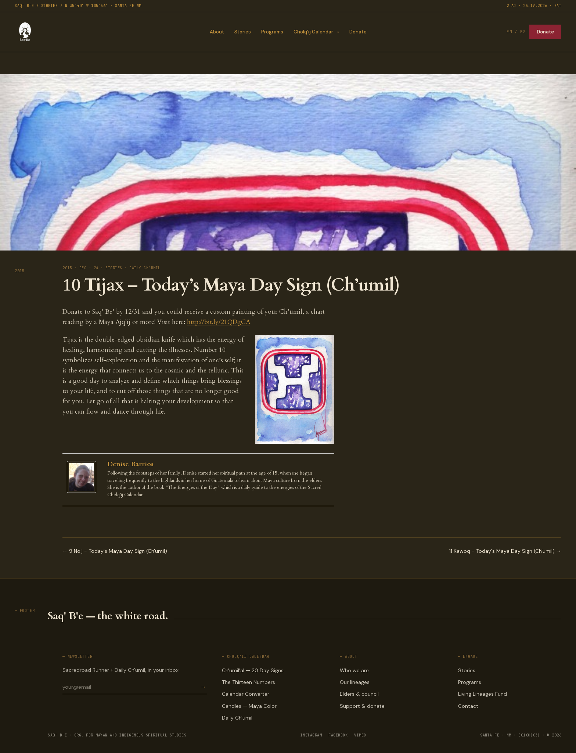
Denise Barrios (130, 464)
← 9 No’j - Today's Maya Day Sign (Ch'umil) (114, 551)
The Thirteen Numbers (248, 682)
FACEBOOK (338, 735)
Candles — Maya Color (249, 706)
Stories (242, 32)
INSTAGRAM (311, 735)
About (216, 32)
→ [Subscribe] (203, 687)
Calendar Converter (245, 694)
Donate (358, 32)
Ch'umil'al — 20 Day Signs (253, 670)
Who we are (354, 670)
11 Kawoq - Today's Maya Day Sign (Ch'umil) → (505, 551)
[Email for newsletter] (130, 687)
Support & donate (362, 706)
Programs (272, 32)
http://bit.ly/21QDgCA (218, 322)
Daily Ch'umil (237, 717)
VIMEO (360, 735)
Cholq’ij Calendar (313, 32)
